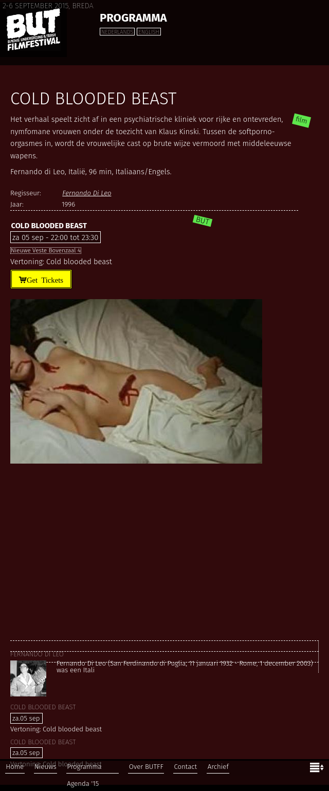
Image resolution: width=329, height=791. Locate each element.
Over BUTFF (146, 767)
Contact (185, 767)
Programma (133, 18)
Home (15, 767)
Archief (218, 767)
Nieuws (45, 767)
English (148, 32)
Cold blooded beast (48, 225)
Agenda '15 (83, 784)
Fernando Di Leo (86, 193)
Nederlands (117, 32)
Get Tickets (45, 279)
